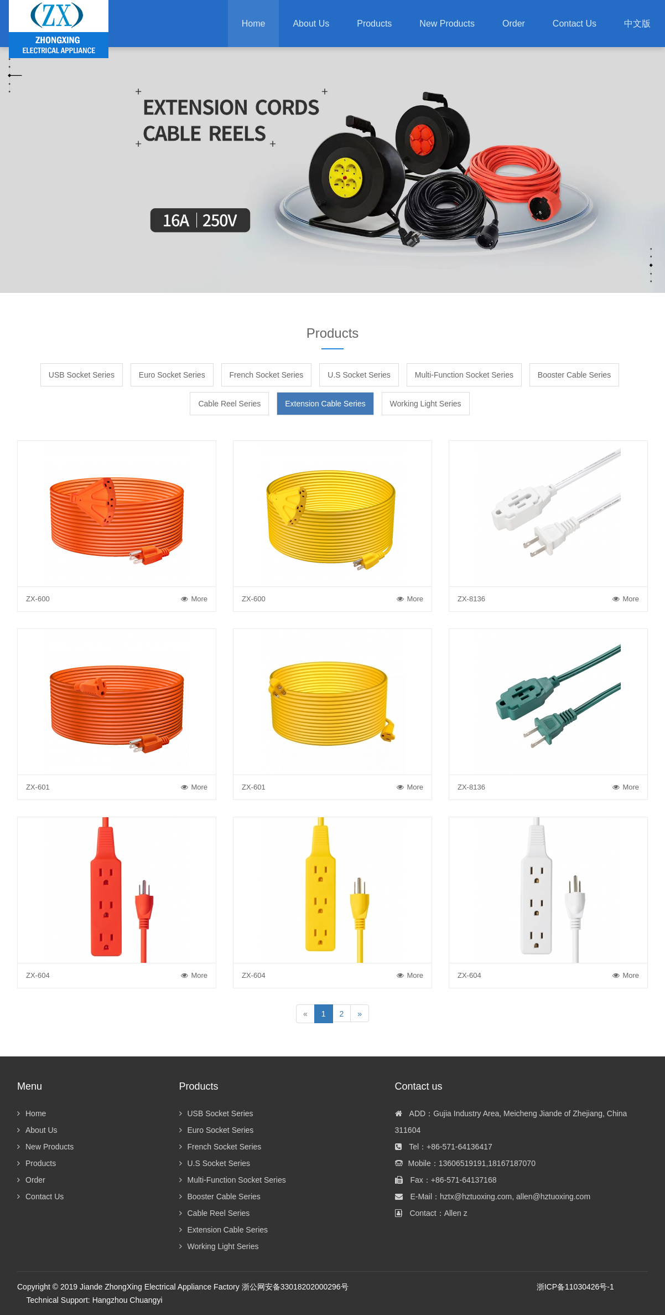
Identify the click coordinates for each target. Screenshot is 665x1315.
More (194, 599)
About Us (37, 1130)
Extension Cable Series (325, 403)
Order (31, 1179)
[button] (374, 23)
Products (36, 1163)
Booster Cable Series (574, 374)
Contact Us (40, 1196)
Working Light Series (425, 403)
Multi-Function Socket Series (464, 374)
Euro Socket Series (172, 374)
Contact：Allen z (431, 1213)
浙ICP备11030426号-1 (575, 1286)
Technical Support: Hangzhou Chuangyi (95, 1300)
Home (254, 23)
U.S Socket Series (359, 374)
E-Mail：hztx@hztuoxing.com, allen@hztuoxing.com (493, 1196)
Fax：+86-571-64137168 (446, 1179)
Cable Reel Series (229, 403)
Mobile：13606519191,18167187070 (465, 1163)
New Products (45, 1146)
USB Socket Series (82, 374)
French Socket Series (267, 374)
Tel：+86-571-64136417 (443, 1146)
